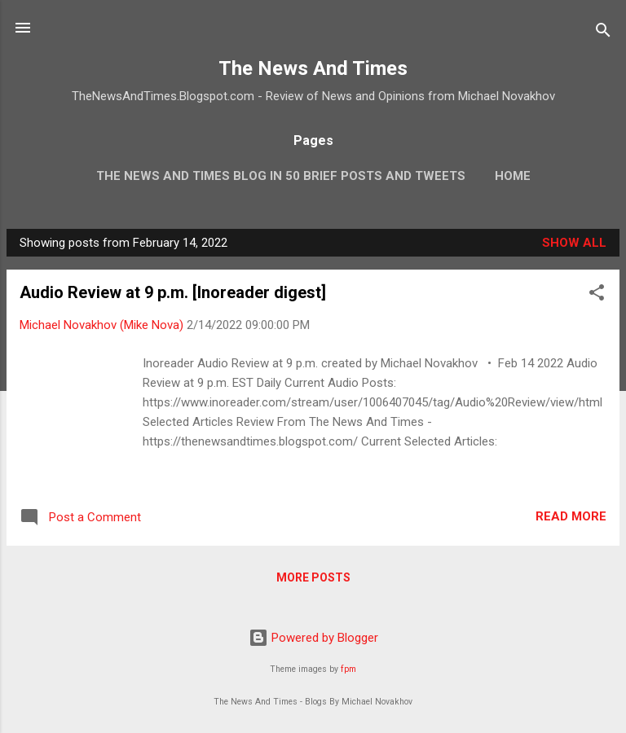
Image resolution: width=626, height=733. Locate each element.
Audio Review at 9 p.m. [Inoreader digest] (173, 292)
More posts (313, 577)
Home (513, 176)
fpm (348, 669)
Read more (571, 516)
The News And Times (313, 68)
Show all (574, 242)
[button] (596, 295)
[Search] (603, 33)
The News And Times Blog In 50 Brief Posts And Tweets (280, 176)
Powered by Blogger (313, 637)
